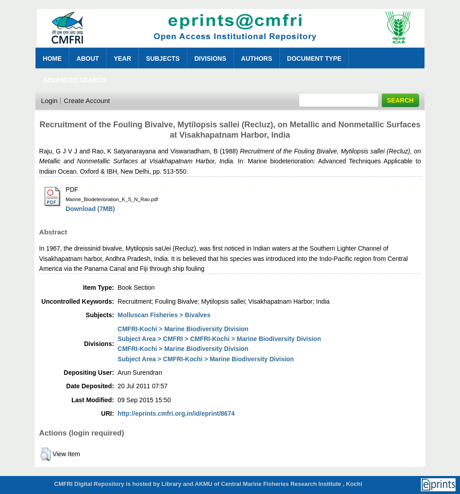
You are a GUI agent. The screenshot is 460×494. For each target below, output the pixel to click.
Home (52, 58)
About (87, 58)
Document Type (314, 58)
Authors (256, 58)
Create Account (87, 100)
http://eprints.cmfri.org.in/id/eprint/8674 (176, 413)
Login (49, 100)
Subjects (163, 58)
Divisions (210, 58)
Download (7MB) (90, 208)
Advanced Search (74, 80)
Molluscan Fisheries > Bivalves (164, 315)
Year (122, 58)
